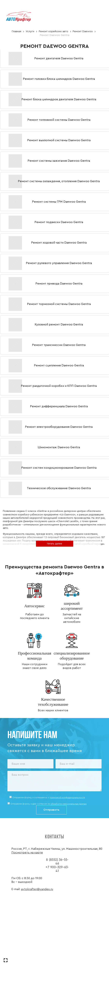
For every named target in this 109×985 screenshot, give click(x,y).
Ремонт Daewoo (83, 31)
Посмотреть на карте (27, 852)
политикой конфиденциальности (67, 797)
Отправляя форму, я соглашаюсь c (48, 797)
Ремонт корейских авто (53, 31)
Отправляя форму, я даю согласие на (48, 804)
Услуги (30, 31)
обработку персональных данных (68, 804)
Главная (16, 31)
